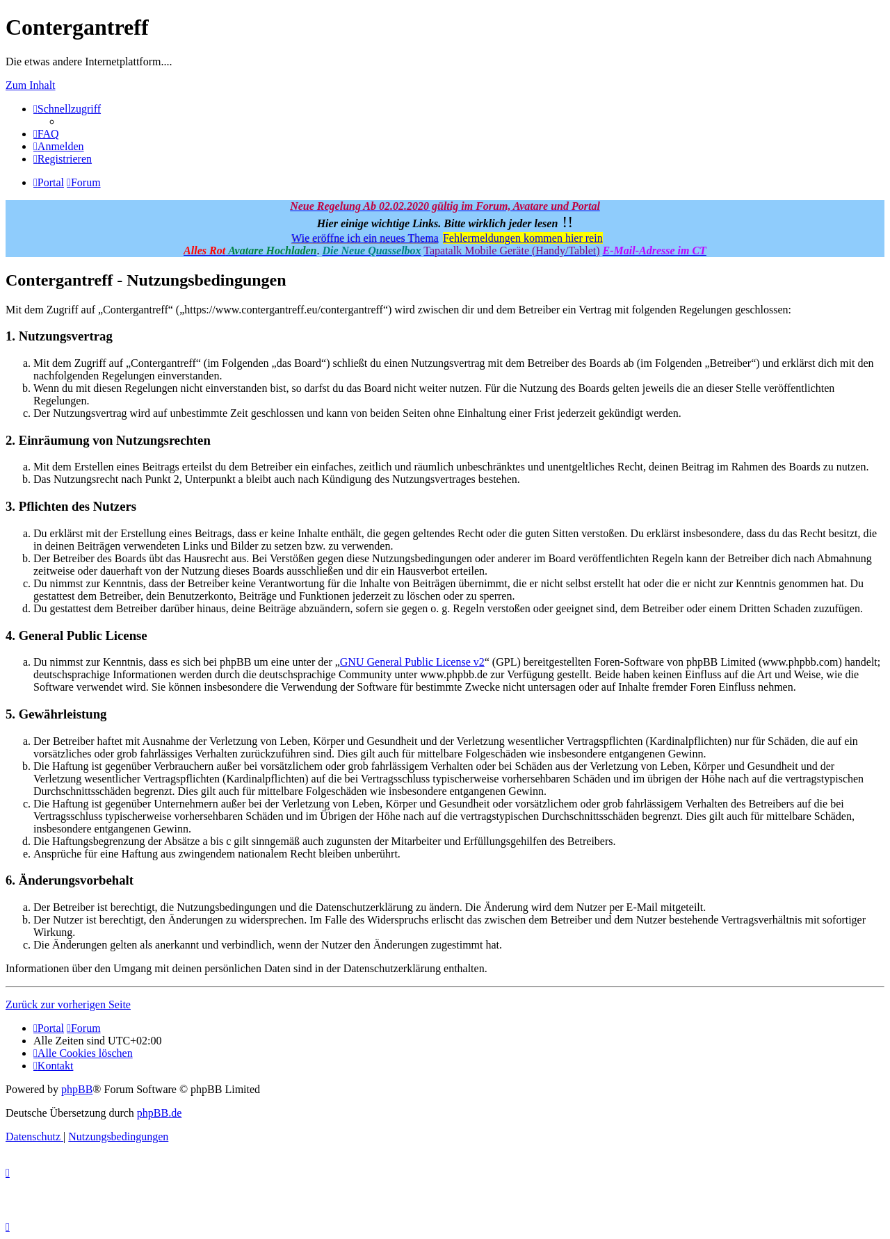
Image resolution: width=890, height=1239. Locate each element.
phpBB (76, 1089)
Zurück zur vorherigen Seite (68, 1004)
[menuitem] (46, 134)
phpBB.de (159, 1113)
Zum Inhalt (31, 85)
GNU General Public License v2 (412, 662)
